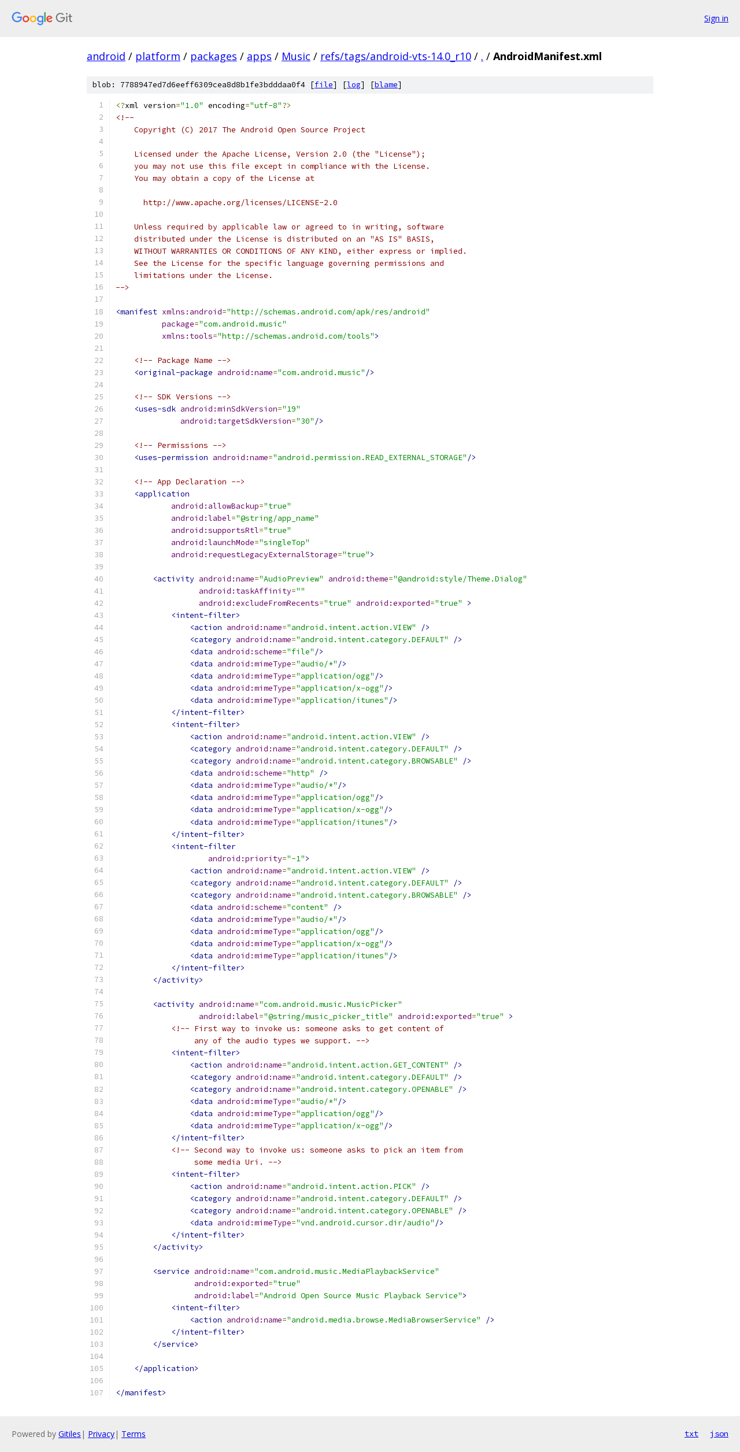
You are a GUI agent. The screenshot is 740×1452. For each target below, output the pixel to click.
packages (213, 56)
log (354, 85)
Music (296, 56)
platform (157, 56)
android (106, 56)
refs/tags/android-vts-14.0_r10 (395, 56)
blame (386, 85)
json (719, 1433)
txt (691, 1433)
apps (259, 56)
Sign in (716, 18)
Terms (133, 1433)
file (323, 85)
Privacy (101, 1433)
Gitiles (69, 1433)
